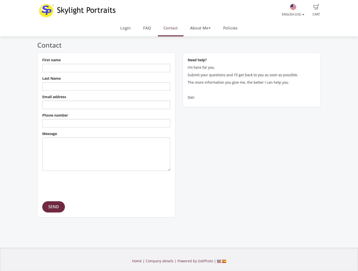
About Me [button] (200, 28)
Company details (160, 261)
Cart (316, 10)
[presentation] (80, 184)
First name (51, 60)
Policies (230, 28)
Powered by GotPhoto (195, 261)
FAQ (147, 28)
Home (137, 261)
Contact (171, 28)
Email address (54, 96)
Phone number (55, 115)
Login (125, 28)
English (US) (293, 10)
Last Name (51, 78)
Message (49, 133)
